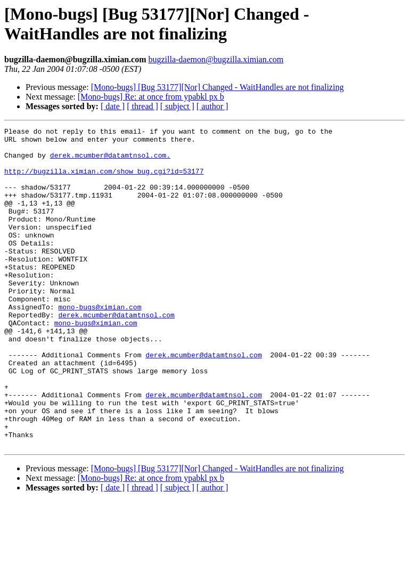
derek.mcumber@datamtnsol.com (116, 353)
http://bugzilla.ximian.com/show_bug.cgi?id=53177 (103, 180)
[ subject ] (177, 106)
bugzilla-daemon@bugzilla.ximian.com (215, 59)
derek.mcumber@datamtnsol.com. (110, 161)
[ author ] (212, 106)
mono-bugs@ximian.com (99, 343)
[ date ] (113, 106)
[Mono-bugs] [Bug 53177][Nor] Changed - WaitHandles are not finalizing (217, 87)
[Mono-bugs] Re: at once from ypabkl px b (151, 96)
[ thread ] (142, 106)
